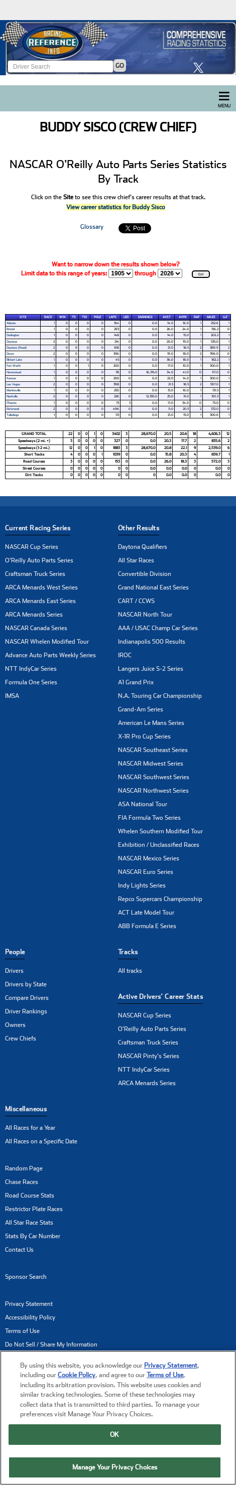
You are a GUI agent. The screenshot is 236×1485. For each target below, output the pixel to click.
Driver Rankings (26, 1011)
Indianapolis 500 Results (151, 641)
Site (23, 317)
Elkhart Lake (14, 359)
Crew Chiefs (20, 1038)
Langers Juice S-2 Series (150, 668)
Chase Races (21, 1181)
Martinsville (14, 390)
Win (62, 317)
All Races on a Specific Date (41, 1141)
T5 (73, 317)
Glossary (91, 226)
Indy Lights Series (142, 885)
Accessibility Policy (30, 1317)
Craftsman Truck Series (35, 573)
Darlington (13, 335)
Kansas (11, 378)
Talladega (13, 414)
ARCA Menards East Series (40, 601)
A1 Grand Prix (136, 682)
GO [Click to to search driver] (119, 65)
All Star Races (136, 560)
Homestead (14, 372)
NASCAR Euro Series (145, 871)
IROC (125, 655)
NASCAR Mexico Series (148, 858)
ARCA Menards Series (34, 614)
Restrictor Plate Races (34, 1209)
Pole (97, 317)
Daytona (12, 341)
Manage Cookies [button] (27, 1358)
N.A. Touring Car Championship (160, 695)
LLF (225, 317)
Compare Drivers (27, 997)
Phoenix (12, 402)
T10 (84, 317)
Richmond (13, 408)
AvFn (182, 317)
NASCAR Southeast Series (153, 750)
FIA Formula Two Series (149, 817)
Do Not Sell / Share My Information (51, 1344)
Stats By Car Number (32, 1236)
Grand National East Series (153, 587)
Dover (10, 353)
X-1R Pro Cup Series (144, 736)
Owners (15, 1024)
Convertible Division (144, 573)
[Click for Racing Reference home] (118, 47)
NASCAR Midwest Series (150, 763)
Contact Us (19, 1249)
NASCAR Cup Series (31, 546)
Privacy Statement (29, 1303)
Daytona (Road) (17, 347)
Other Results (138, 528)
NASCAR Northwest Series (153, 790)
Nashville (12, 396)
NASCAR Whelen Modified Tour (47, 641)
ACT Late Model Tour (146, 912)
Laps (112, 317)
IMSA (12, 695)
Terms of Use (22, 1330)
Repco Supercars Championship (160, 899)
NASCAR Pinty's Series (148, 1056)
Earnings (145, 317)
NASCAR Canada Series (36, 628)
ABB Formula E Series (147, 926)
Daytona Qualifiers (142, 546)
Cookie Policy (76, 1384)
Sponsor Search (26, 1276)
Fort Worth (14, 365)
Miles (211, 317)
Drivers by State (26, 984)
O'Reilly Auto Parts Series (39, 560)
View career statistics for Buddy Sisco (115, 207)
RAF (196, 317)
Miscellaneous (26, 1109)
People (15, 952)
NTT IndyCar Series (31, 668)
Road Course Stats (29, 1195)
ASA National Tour (142, 804)
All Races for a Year (30, 1127)
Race (48, 317)
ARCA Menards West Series (41, 587)
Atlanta (11, 323)
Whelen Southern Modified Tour (160, 831)
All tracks (130, 970)
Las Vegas (13, 384)
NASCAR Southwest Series (153, 777)
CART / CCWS (136, 601)
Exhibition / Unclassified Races (158, 844)
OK (114, 1443)
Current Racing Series (37, 528)
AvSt (167, 317)
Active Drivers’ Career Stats (160, 996)
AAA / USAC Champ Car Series (158, 628)
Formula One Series (31, 682)
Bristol (11, 329)
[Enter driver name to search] (60, 66)
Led (126, 317)
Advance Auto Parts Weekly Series (50, 655)
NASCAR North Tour (145, 614)
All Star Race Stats (29, 1222)
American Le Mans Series (151, 722)
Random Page (24, 1168)
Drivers (14, 970)
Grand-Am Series (140, 709)
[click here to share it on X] (200, 67)
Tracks (128, 952)
